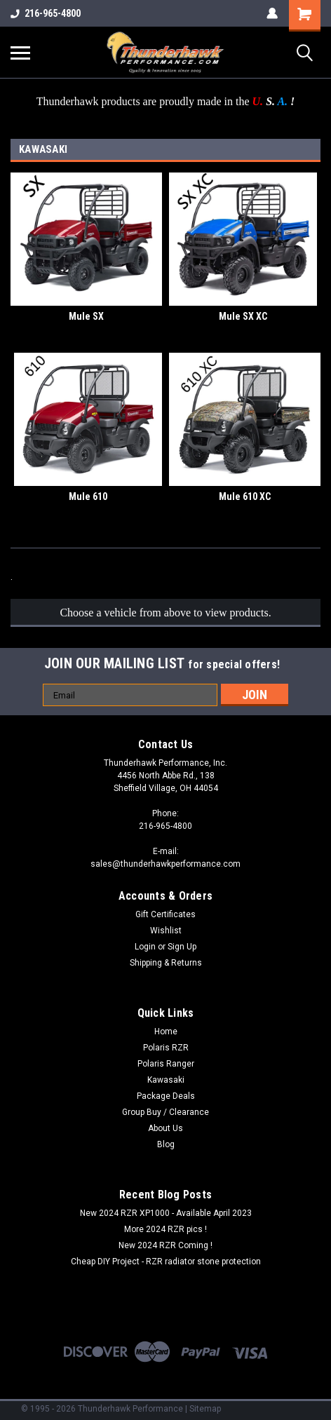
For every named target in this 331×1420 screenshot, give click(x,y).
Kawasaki (165, 1080)
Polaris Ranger (165, 1064)
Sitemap (205, 1409)
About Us (165, 1128)
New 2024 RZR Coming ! (165, 1245)
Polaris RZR (166, 1048)
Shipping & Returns (166, 963)
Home (165, 1031)
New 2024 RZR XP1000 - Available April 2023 (166, 1213)
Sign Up (182, 947)
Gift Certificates (165, 914)
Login (145, 947)
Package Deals (166, 1096)
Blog (166, 1144)
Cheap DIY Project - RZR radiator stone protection (166, 1261)
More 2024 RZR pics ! (165, 1229)
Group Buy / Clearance (165, 1112)
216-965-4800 (46, 13)
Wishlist (166, 930)
